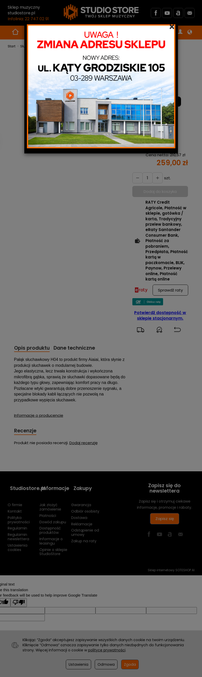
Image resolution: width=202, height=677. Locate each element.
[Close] (171, 27)
